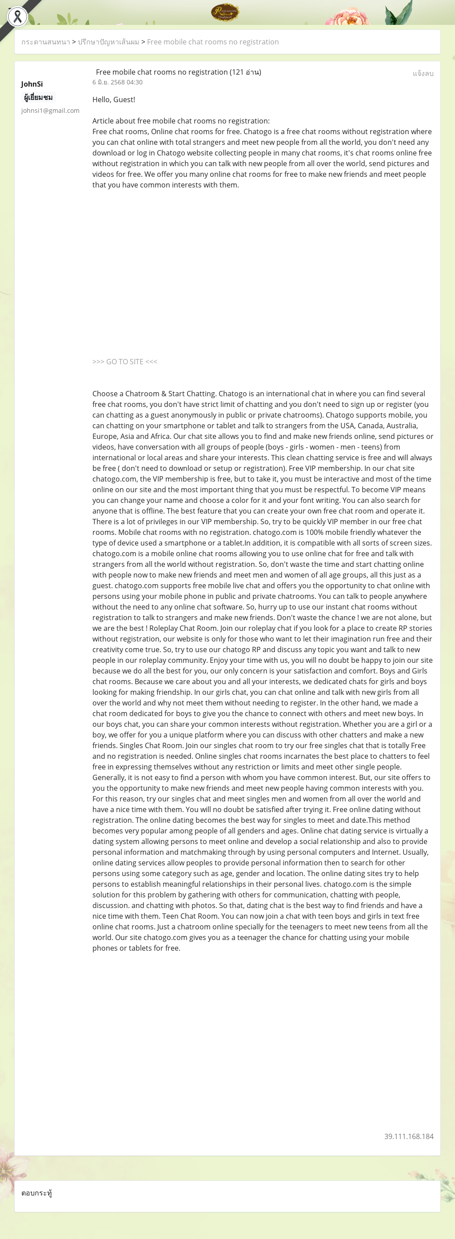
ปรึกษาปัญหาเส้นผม (109, 42)
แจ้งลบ (423, 73)
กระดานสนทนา (45, 42)
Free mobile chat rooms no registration (213, 42)
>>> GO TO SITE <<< (124, 362)
